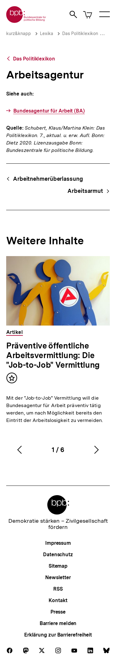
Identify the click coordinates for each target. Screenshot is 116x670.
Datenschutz (58, 554)
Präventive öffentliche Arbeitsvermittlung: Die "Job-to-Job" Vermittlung (53, 355)
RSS (58, 589)
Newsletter (58, 577)
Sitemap (58, 566)
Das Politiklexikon (80, 33)
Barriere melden (58, 623)
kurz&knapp (18, 33)
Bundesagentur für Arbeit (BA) (49, 111)
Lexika (46, 33)
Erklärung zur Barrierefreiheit (58, 635)
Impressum (58, 543)
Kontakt (58, 600)
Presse (58, 612)
